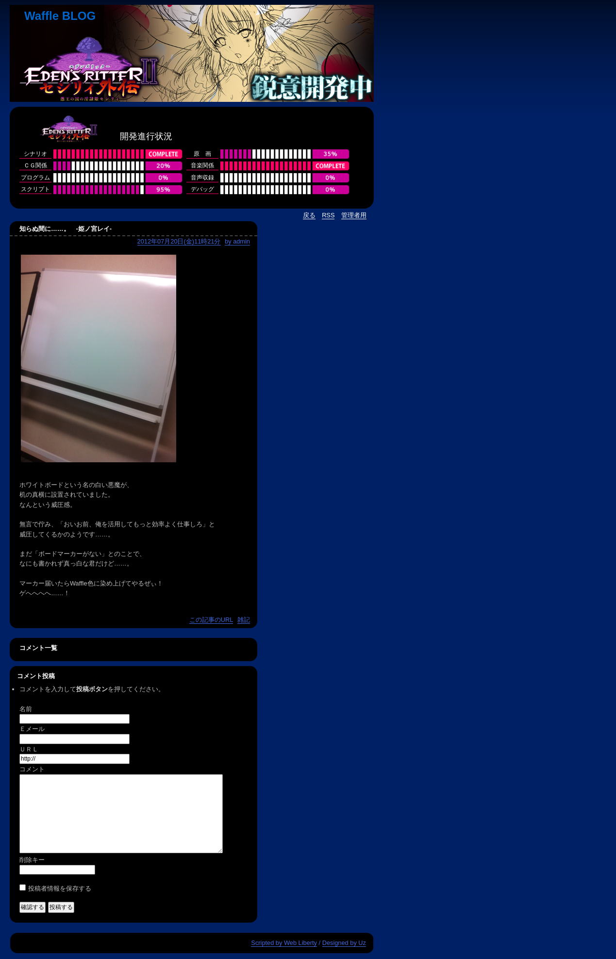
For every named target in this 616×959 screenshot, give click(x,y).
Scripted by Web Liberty (284, 942)
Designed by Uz (344, 942)
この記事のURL (211, 619)
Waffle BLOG (60, 15)
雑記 (243, 619)
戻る (309, 215)
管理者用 (353, 215)
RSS (328, 215)
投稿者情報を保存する (59, 888)
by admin (237, 241)
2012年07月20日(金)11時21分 (179, 241)
